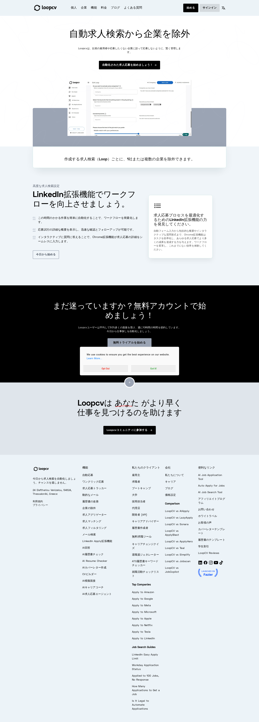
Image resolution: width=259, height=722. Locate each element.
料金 (104, 8)
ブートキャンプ (141, 488)
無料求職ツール (142, 537)
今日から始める (46, 254)
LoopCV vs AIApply (177, 511)
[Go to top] (129, 382)
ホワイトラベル (207, 516)
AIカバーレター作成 (94, 568)
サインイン (210, 8)
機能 (94, 8)
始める (191, 8)
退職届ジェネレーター (145, 555)
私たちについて (174, 475)
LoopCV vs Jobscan (177, 561)
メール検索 (89, 535)
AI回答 (86, 548)
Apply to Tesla (141, 632)
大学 (134, 495)
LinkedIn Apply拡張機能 (97, 541)
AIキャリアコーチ (93, 587)
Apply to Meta (141, 605)
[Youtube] (216, 564)
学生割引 (203, 546)
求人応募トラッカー (94, 488)
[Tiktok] (221, 564)
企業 (84, 8)
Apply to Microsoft (144, 612)
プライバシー (40, 505)
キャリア (170, 482)
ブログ (115, 8)
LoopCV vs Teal (175, 548)
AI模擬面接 (89, 581)
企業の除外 (89, 508)
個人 (74, 8)
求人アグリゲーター (94, 515)
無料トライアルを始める (129, 343)
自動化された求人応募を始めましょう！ (129, 65)
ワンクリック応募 (93, 482)
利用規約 (38, 501)
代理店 (136, 508)
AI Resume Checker (94, 561)
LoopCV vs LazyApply (179, 518)
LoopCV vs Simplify (177, 555)
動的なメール (90, 495)
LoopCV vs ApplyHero (179, 542)
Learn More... (94, 358)
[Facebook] (205, 564)
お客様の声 (205, 523)
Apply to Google (142, 599)
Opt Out (105, 368)
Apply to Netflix (142, 625)
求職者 (136, 482)
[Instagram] (211, 564)
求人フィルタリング (94, 528)
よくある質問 (133, 8)
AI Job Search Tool (210, 492)
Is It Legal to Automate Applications (140, 705)
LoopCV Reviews (208, 553)
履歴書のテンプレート (211, 540)
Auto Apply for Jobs (211, 486)
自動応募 (87, 475)
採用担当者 (139, 502)
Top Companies (141, 584)
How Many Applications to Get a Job (146, 690)
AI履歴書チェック (93, 554)
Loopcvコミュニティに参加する (129, 430)
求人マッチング (91, 521)
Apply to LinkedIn (143, 638)
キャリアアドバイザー (145, 521)
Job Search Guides (143, 647)
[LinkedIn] (200, 564)
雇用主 (136, 475)
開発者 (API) (139, 515)
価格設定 (170, 495)
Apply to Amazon (143, 592)
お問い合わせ (206, 509)
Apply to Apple (141, 619)
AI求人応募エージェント (97, 594)
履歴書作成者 (140, 528)
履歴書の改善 (90, 502)
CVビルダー (89, 574)
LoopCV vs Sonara (177, 524)
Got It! (153, 368)
